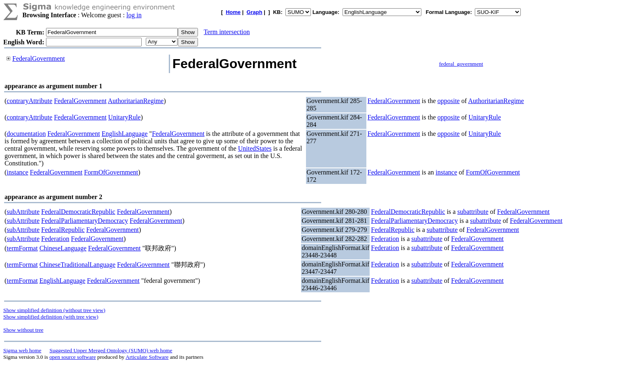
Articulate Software (147, 357)
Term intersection (227, 31)
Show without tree (23, 330)
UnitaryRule (124, 117)
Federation (55, 238)
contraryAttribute (29, 100)
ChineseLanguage (63, 248)
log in (134, 14)
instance (17, 172)
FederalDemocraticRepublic (78, 211)
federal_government (461, 64)
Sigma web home (22, 350)
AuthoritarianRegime (135, 100)
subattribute (472, 211)
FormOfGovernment (111, 172)
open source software (72, 357)
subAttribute (23, 211)
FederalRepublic (63, 229)
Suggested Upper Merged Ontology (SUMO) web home (111, 350)
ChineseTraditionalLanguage (77, 264)
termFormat (22, 248)
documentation (26, 133)
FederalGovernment (38, 58)
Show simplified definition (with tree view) (50, 317)
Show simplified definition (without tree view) (54, 310)
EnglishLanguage (124, 133)
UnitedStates (254, 148)
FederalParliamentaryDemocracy (84, 220)
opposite (448, 100)
